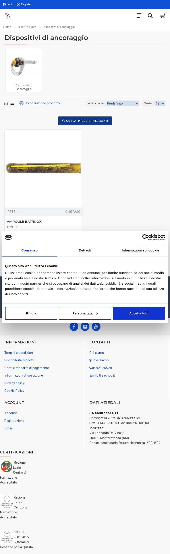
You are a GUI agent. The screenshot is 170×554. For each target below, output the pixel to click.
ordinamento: (92, 103)
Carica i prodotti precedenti (87, 120)
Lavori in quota (26, 27)
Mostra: (148, 103)
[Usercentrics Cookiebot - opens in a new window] (145, 237)
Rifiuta (31, 313)
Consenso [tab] (29, 250)
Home (7, 27)
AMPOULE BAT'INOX (24, 221)
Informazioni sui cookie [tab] (140, 250)
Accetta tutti (139, 313)
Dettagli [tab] (85, 250)
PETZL (12, 211)
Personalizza (85, 313)
